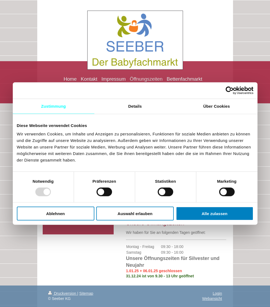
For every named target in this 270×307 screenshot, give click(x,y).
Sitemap (86, 293)
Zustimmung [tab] (53, 106)
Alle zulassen (214, 213)
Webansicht (212, 298)
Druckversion (62, 293)
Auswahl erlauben (134, 213)
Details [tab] (135, 106)
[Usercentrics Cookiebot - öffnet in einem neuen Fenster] (229, 90)
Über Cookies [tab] (216, 106)
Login (217, 293)
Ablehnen (55, 213)
